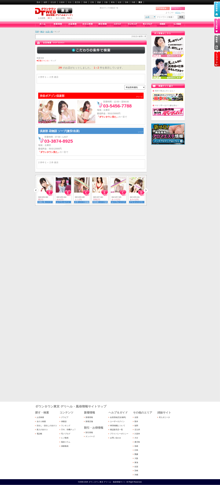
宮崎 (126, 2)
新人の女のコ (42, 430)
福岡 (45, 2)
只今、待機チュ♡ (117, 24)
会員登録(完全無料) (118, 417)
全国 (136, 417)
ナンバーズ (90, 436)
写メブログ (147, 24)
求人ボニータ (164, 417)
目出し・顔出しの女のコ (47, 426)
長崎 (85, 2)
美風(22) (96, 199)
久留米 (62, 2)
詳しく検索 (91, 50)
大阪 (106, 2)
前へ (36, 190)
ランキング (132, 24)
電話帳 (39, 434)
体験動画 (64, 446)
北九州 (53, 2)
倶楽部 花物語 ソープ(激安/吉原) (60, 131)
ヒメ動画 (177, 24)
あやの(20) (134, 199)
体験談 (162, 24)
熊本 (38, 2)
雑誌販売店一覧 (116, 430)
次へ (145, 190)
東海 (113, 2)
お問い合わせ (115, 438)
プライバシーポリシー (119, 434)
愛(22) (40, 199)
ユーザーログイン (117, 421)
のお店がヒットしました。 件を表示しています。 (91, 67)
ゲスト (178, 12)
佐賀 (119, 2)
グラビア (64, 417)
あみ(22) (60, 199)
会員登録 (163, 8)
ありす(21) (116, 199)
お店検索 (72, 24)
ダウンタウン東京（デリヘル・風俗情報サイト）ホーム (42, 24)
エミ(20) (78, 199)
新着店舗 (89, 421)
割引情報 (102, 24)
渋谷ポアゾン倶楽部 (52, 95)
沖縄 (133, 2)
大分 (70, 2)
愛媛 (99, 2)
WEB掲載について (117, 426)
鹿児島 (77, 2)
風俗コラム (65, 442)
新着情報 (57, 24)
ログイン (178, 8)
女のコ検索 (87, 24)
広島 (92, 2)
